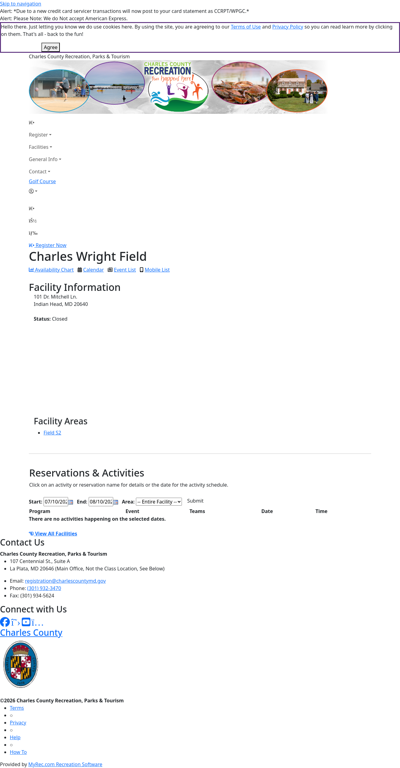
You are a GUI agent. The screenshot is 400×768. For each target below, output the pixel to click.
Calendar (93, 269)
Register (38, 134)
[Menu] (33, 233)
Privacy (18, 722)
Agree (50, 47)
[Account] (45, 191)
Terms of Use (246, 26)
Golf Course (42, 181)
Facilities (38, 147)
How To (18, 752)
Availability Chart (51, 269)
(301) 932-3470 (44, 588)
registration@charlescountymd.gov (65, 580)
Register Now (51, 245)
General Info (43, 159)
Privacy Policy (287, 26)
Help (15, 737)
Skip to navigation (20, 3)
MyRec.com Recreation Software (65, 764)
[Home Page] (45, 122)
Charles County (31, 632)
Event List (125, 269)
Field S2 (52, 432)
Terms (17, 707)
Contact (38, 171)
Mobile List (157, 269)
